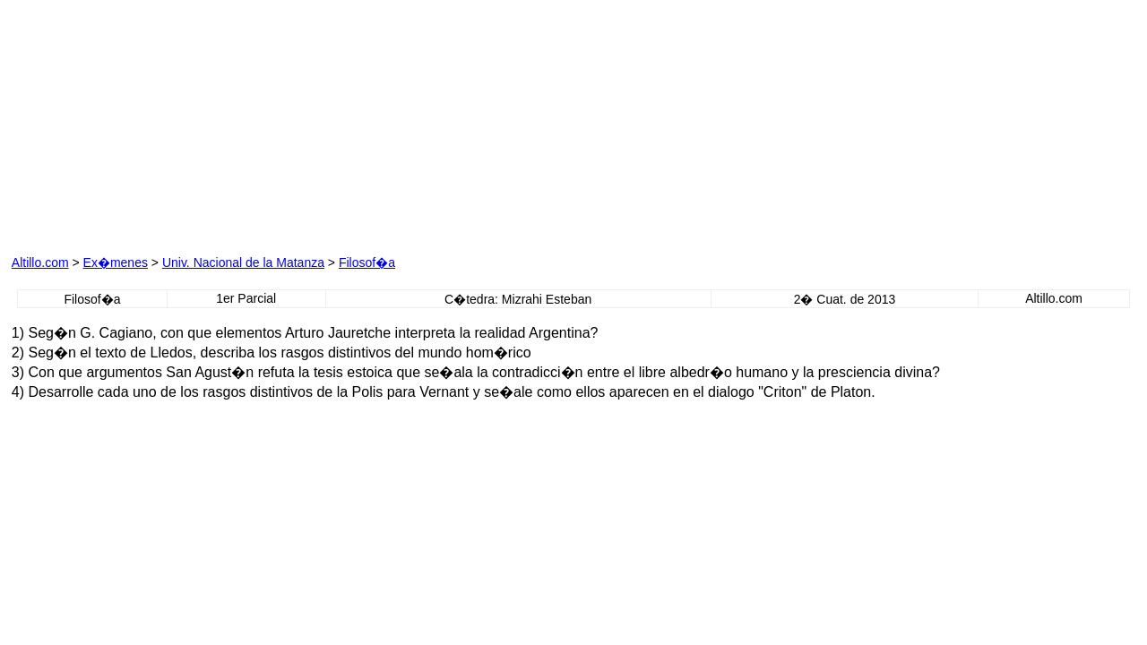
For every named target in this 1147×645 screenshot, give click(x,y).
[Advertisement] (216, 124)
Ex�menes (115, 262)
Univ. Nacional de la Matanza (243, 262)
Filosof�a (367, 262)
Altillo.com (40, 262)
